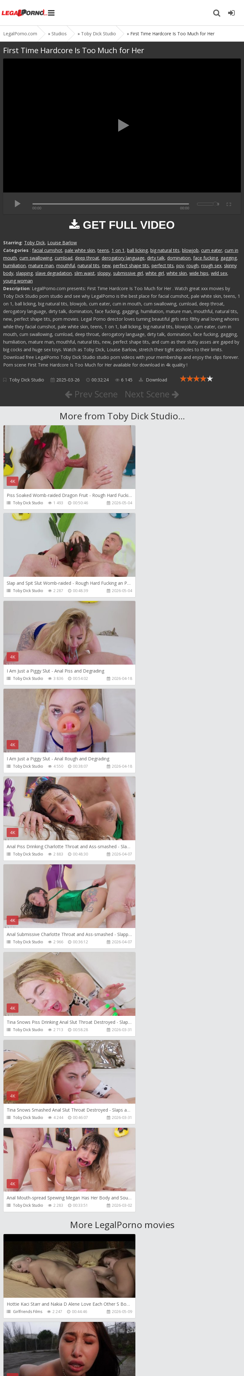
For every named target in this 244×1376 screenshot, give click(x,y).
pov (180, 265)
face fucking (205, 258)
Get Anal (20, 1311)
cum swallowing (35, 258)
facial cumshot (47, 250)
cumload (63, 258)
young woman (18, 281)
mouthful (65, 265)
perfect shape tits (131, 265)
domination (179, 258)
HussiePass (23, 1136)
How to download (93, 1341)
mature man (41, 265)
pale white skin (80, 250)
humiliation (14, 265)
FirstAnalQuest (146, 1048)
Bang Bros (142, 960)
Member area (48, 1341)
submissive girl (128, 273)
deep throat (87, 258)
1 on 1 (118, 250)
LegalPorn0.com (49, 1359)
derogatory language (123, 258)
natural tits (88, 265)
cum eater (211, 250)
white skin (176, 273)
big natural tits (165, 250)
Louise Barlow (62, 243)
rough (192, 265)
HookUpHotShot (28, 1048)
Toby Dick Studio (26, 380)
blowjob (190, 250)
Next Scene (153, 394)
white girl (155, 273)
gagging (228, 258)
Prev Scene (90, 394)
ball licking (137, 250)
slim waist (84, 273)
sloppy (104, 273)
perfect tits (163, 265)
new (106, 265)
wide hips (198, 273)
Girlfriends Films (27, 960)
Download (153, 380)
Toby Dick (34, 243)
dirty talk (156, 258)
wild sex (219, 273)
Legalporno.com (25, 12)
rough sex (211, 265)
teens (103, 250)
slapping (24, 273)
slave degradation (53, 273)
